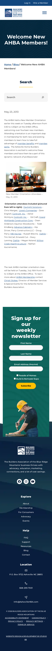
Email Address (21, 364)
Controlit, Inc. (18, 214)
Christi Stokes (11, 280)
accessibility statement (17, 618)
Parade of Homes (27, 375)
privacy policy (15, 621)
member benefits (25, 143)
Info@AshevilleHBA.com (26, 602)
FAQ (26, 537)
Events (26, 521)
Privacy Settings (34, 621)
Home (7, 64)
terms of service (26, 624)
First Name (26, 343)
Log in (27, 3)
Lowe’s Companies (28, 210)
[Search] (42, 97)
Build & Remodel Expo (27, 379)
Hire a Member (40, 3)
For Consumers (26, 512)
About (26, 503)
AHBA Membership (25, 277)
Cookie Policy (39, 618)
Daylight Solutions (32, 207)
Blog (16, 64)
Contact (26, 554)
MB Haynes (15, 234)
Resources (26, 546)
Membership (25, 508)
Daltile (42, 234)
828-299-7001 (26, 588)
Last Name (26, 354)
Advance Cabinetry (23, 227)
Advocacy (26, 516)
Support (26, 542)
